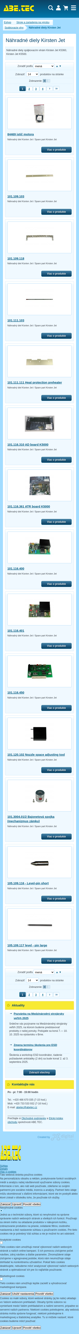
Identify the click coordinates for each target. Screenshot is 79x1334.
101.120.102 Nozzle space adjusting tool (36, 754)
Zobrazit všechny (39, 1072)
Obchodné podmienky (33, 1118)
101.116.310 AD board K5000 (27, 444)
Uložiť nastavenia (23, 1293)
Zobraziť (20, 74)
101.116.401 (15, 630)
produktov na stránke (52, 74)
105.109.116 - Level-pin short (28, 883)
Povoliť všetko (32, 1204)
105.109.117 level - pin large (27, 945)
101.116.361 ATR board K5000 (28, 506)
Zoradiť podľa (25, 66)
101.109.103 (15, 196)
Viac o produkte (56, 149)
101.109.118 (15, 258)
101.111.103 (15, 320)
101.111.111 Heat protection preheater (34, 382)
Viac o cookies (8, 1171)
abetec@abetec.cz (26, 1107)
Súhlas (4, 1165)
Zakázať (5, 1204)
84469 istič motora (20, 134)
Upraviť (16, 1204)
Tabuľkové (48, 80)
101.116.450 (15, 692)
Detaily (4, 1168)
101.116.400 (15, 568)
